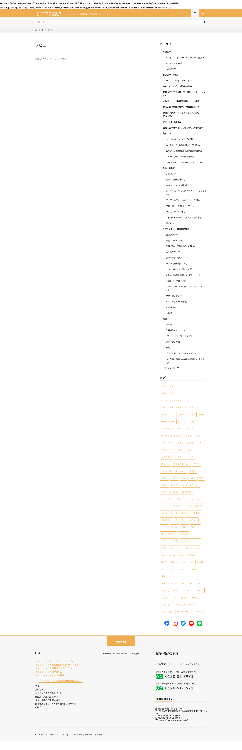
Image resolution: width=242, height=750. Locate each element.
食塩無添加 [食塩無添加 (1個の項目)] (166, 528)
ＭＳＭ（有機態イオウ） (178, 274)
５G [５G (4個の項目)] (201, 451)
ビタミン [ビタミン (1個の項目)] (183, 570)
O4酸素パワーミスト (176, 339)
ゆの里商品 (171, 74)
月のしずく (168, 54)
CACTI (38, 715)
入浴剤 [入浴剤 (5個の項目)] (189, 444)
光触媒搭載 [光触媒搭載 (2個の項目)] (186, 500)
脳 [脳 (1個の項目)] (192, 570)
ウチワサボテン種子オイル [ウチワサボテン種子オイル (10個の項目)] (173, 416)
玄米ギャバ (171, 317)
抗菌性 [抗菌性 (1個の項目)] (184, 535)
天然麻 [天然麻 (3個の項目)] (196, 472)
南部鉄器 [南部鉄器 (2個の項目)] (173, 500)
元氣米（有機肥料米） (177, 192)
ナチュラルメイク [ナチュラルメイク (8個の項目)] (186, 423)
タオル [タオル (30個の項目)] (172, 394)
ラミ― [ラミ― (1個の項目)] (174, 535)
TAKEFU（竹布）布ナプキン (180, 85)
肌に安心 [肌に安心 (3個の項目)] (165, 472)
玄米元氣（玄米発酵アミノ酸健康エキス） (183, 111)
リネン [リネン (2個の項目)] (178, 507)
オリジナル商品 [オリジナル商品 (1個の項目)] (168, 542)
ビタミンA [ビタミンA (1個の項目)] (192, 528)
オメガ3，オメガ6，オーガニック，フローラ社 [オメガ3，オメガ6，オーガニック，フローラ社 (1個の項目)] (182, 592)
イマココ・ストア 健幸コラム (48, 680)
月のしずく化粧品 (174, 68)
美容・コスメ (169, 140)
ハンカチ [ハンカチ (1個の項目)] (198, 620)
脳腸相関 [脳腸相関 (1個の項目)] (191, 563)
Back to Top (121, 650)
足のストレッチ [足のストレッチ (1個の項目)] (192, 556)
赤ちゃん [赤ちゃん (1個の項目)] (179, 528)
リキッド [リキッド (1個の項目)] (165, 514)
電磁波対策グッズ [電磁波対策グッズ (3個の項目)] (181, 472)
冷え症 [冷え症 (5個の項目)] (180, 451)
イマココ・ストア (171, 376)
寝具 (168, 356)
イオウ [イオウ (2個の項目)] (192, 479)
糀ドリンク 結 (172, 235)
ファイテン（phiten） (174, 126)
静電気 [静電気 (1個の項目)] (184, 606)
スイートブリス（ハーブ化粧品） (182, 166)
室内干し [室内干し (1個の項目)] (195, 606)
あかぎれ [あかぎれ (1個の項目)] (177, 514)
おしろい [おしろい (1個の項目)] (165, 606)
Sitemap (107, 662)
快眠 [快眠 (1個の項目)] (163, 585)
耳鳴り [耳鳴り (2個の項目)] (164, 486)
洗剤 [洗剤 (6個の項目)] (193, 430)
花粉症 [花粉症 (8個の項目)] (201, 423)
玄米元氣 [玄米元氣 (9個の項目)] (194, 416)
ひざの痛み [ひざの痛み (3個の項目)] (166, 465)
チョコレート (172, 186)
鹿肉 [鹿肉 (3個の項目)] (191, 465)
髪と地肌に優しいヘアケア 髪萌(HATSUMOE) (56, 712)
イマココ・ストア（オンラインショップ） (54, 669)
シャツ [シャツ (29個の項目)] (182, 394)
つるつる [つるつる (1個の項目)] (165, 613)
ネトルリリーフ (173, 263)
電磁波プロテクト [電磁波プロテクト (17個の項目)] (169, 402)
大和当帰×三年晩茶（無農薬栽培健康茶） (186, 229)
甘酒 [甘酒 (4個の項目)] (189, 458)
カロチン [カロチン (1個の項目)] (187, 599)
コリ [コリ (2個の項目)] (183, 486)
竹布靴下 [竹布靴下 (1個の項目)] (183, 542)
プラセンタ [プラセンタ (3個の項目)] (180, 465)
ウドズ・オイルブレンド (178, 223)
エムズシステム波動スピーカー (49, 701)
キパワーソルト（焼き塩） (179, 197)
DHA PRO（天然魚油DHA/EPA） (182, 257)
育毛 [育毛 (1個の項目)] (163, 620)
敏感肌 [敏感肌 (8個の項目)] (164, 423)
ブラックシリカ (173, 350)
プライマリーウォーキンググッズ (182, 362)
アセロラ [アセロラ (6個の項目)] (189, 437)
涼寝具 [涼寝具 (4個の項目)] (180, 458)
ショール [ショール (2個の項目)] (195, 507)
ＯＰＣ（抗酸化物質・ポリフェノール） (185, 285)
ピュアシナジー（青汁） (178, 311)
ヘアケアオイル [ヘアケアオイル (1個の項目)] (176, 563)
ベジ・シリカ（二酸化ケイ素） (181, 280)
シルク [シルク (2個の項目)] (192, 486)
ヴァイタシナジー (174, 305)
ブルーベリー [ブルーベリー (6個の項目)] (167, 437)
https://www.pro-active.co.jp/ (175, 728)
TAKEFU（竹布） (171, 80)
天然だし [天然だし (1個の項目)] (165, 599)
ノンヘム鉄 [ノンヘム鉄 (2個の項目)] (166, 507)
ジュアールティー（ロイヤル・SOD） (184, 212)
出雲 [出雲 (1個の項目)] (163, 556)
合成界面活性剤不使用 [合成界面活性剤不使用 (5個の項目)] (171, 444)
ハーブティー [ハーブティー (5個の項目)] (167, 451)
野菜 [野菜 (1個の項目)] (171, 620)
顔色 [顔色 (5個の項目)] (198, 444)
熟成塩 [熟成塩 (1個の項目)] (164, 570)
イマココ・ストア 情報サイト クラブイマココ (56, 676)
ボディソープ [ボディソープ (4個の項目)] (167, 458)
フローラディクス (174, 268)
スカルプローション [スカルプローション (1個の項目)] (190, 549)
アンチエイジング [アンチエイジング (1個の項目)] (195, 578)
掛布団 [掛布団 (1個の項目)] (200, 570)
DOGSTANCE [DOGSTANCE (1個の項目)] (183, 620)
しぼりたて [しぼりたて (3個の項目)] (166, 479)
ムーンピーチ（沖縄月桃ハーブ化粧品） (185, 152)
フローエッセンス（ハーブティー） (183, 218)
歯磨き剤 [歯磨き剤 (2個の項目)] (175, 493)
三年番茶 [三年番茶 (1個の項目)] (195, 521)
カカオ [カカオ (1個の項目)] (188, 514)
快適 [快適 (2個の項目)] (201, 486)
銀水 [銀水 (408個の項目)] (163, 394)
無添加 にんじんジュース (46, 705)
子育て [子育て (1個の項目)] (176, 599)
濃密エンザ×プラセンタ (177, 251)
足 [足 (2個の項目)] (186, 507)
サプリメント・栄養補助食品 (177, 240)
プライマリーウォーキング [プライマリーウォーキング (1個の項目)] (185, 613)
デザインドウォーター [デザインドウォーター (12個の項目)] (171, 409)
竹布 (37, 694)
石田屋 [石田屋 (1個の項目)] (164, 521)
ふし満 (169, 322)
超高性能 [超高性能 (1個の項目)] (199, 514)
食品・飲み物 (169, 181)
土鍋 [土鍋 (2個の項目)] (163, 500)
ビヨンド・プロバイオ (177, 291)
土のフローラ (172, 246)
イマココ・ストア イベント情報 (49, 683)
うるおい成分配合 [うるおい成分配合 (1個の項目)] (169, 549)
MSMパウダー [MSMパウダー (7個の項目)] (167, 430)
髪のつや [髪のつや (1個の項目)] (195, 535)
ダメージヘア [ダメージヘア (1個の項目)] (175, 556)
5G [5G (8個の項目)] (172, 423)
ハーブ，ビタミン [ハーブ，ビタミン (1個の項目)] (179, 521)
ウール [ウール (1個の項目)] (180, 578)
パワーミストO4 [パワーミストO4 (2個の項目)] (190, 493)
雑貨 (165, 328)
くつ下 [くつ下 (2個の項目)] (164, 493)
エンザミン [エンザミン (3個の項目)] (180, 479)
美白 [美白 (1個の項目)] (163, 563)
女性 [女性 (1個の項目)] (175, 606)
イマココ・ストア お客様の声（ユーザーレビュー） (58, 673)
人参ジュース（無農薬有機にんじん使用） (183, 106)
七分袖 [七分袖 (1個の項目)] (164, 535)
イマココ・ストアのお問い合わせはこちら (61, 689)
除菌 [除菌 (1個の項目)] (173, 570)
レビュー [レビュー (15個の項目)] (185, 402)
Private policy (120, 662)
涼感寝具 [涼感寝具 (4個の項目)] (191, 451)
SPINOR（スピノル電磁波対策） (179, 91)
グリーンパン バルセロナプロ (180, 345)
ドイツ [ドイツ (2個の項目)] (174, 486)
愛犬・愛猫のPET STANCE (47, 708)
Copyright (134, 662)
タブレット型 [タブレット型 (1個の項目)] (167, 578)
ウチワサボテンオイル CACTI (180, 146)
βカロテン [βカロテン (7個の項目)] (182, 430)
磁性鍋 (169, 334)
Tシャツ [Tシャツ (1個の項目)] (199, 599)
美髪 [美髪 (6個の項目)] (179, 437)
